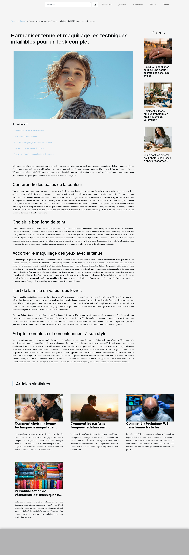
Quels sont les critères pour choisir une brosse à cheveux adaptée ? (157, 157)
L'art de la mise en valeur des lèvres (29, 148)
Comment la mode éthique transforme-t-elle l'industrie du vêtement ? (156, 115)
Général (166, 4)
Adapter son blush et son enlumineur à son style (34, 154)
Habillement (107, 4)
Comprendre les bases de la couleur (29, 130)
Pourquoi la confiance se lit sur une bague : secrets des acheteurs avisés (157, 71)
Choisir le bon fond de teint (25, 136)
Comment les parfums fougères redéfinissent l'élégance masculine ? (88, 427)
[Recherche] (68, 4)
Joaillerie (122, 4)
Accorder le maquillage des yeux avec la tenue (33, 142)
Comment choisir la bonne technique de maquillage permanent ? (35, 427)
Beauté (152, 4)
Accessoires (138, 4)
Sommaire (22, 124)
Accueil (14, 21)
